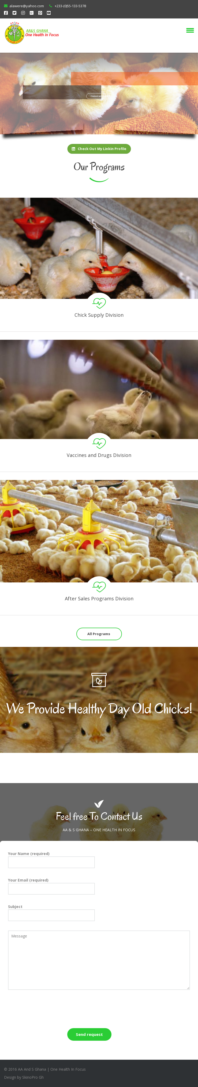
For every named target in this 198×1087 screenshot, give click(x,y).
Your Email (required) (51, 886)
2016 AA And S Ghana (27, 1069)
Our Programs (99, 167)
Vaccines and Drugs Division (99, 455)
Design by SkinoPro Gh (24, 1077)
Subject (51, 912)
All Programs (98, 633)
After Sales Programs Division (99, 598)
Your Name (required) (51, 859)
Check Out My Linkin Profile (98, 148)
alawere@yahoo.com (26, 5)
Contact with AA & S (100, 99)
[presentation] (48, 1009)
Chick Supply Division (99, 315)
